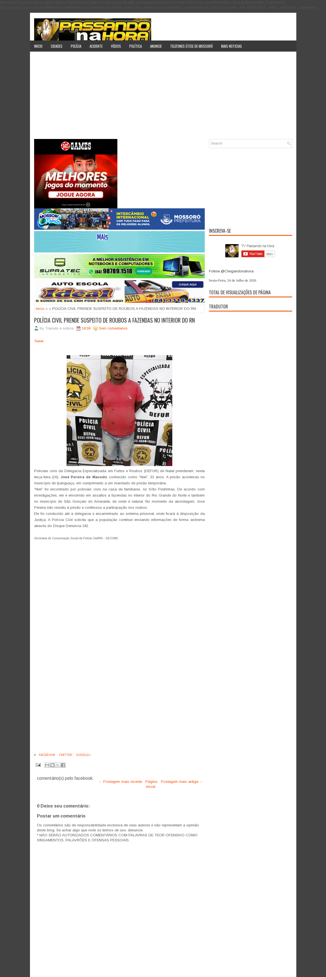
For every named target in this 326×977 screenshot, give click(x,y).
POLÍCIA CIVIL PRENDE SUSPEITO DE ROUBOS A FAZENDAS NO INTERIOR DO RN (114, 320)
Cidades (56, 46)
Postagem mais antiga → (182, 781)
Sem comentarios (113, 328)
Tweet (38, 341)
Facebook (46, 754)
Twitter (65, 754)
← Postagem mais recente (120, 781)
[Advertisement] (163, 97)
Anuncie (156, 46)
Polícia (76, 46)
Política (135, 46)
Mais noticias (231, 46)
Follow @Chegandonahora (231, 271)
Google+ (83, 754)
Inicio (38, 46)
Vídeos (116, 46)
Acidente (96, 46)
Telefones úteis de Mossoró (191, 46)
